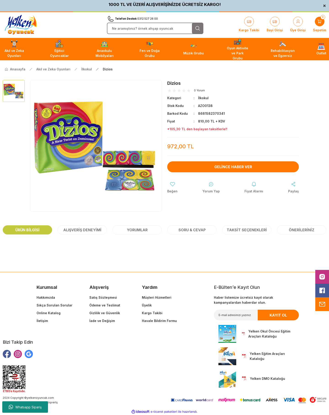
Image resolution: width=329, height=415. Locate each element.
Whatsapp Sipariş (25, 407)
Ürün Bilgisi (27, 230)
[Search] (155, 28)
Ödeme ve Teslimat (104, 305)
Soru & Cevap (192, 230)
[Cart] (319, 25)
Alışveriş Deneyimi (82, 230)
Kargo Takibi (152, 313)
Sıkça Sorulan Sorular (54, 305)
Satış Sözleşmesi (103, 297)
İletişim (42, 321)
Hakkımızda (46, 297)
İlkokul (203, 98)
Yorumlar (137, 230)
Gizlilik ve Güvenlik (104, 313)
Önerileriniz (301, 230)
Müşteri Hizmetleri (156, 297)
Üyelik (147, 305)
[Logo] (21, 25)
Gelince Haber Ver (233, 167)
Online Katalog (49, 313)
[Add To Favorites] (172, 187)
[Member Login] (298, 25)
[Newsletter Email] (256, 315)
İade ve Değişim (102, 321)
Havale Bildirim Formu (159, 321)
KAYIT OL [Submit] (278, 315)
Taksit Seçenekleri (247, 230)
